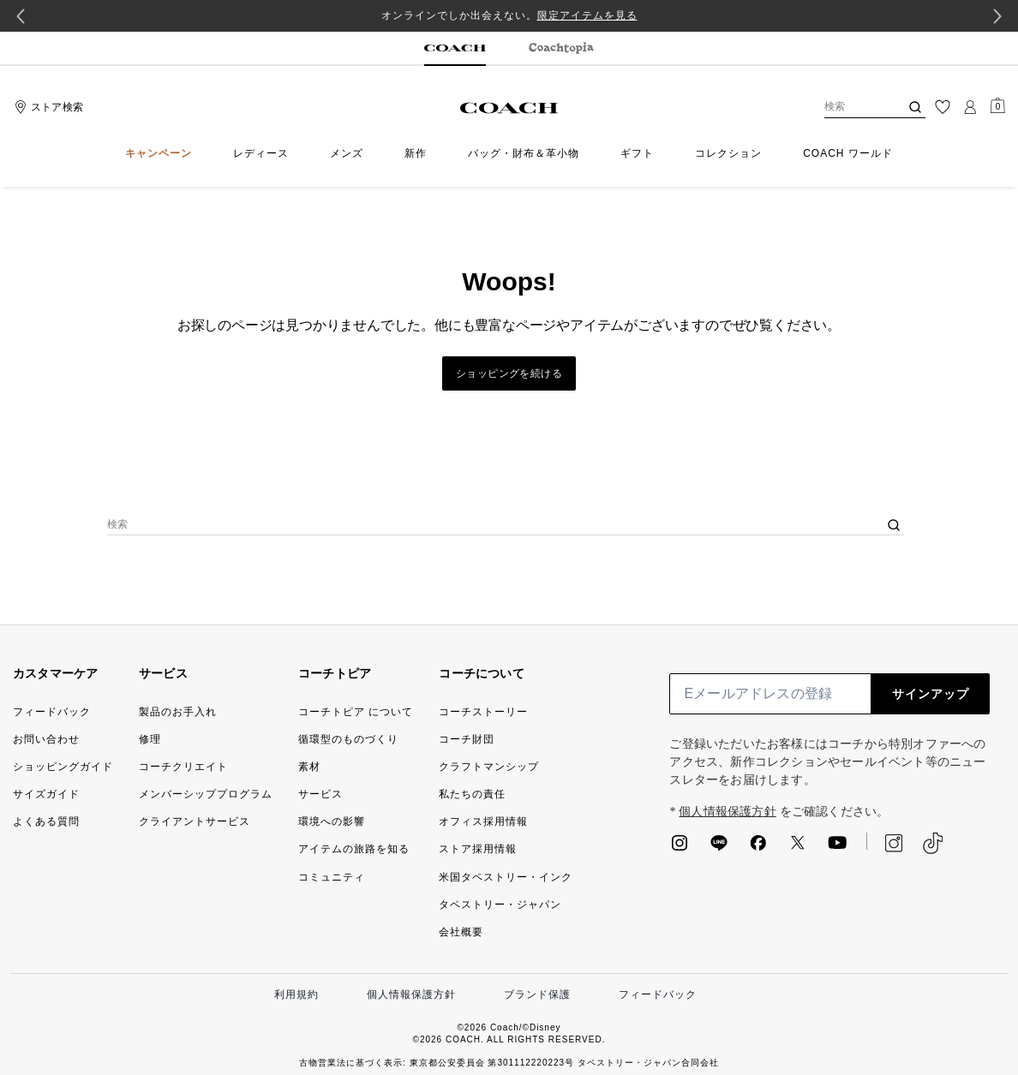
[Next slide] (997, 16)
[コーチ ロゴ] (509, 108)
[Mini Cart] (997, 106)
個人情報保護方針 (727, 811)
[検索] (848, 107)
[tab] (455, 49)
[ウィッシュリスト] (942, 107)
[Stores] (46, 107)
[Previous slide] (20, 16)
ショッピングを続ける (509, 373)
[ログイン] (970, 107)
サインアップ (930, 694)
